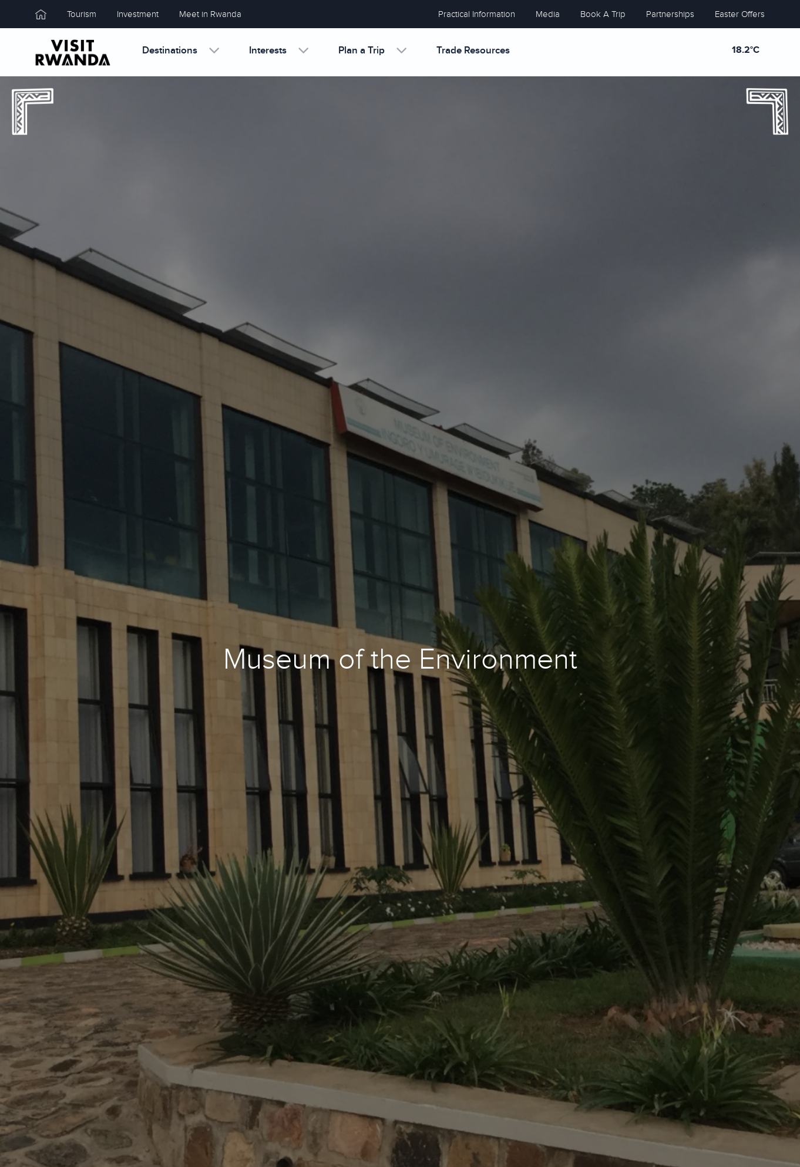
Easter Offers (740, 14)
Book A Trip (603, 14)
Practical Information (476, 14)
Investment (138, 14)
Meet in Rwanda (210, 14)
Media (548, 14)
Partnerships (670, 14)
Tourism (81, 14)
